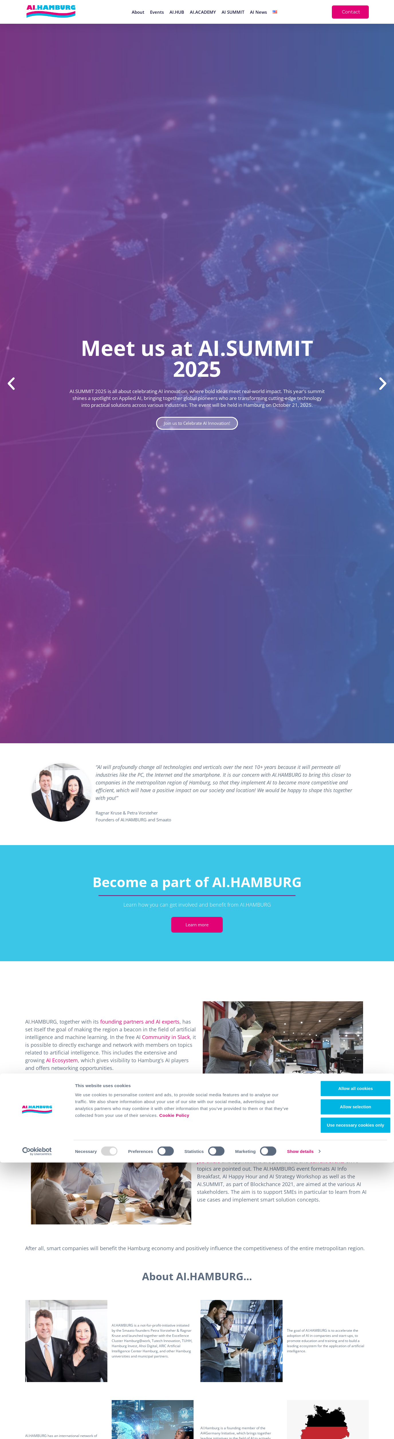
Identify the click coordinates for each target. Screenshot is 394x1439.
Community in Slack (166, 1037)
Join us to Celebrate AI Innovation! (197, 423)
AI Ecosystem (62, 1060)
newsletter (224, 1153)
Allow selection (346, 1383)
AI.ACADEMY (203, 12)
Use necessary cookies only (346, 1401)
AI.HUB (177, 12)
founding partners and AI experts (140, 1021)
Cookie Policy (174, 1391)
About (138, 12)
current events (327, 1160)
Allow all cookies (346, 1364)
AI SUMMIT (233, 12)
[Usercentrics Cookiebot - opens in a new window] (37, 1428)
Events (157, 12)
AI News (258, 12)
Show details (300, 1427)
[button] (11, 383)
